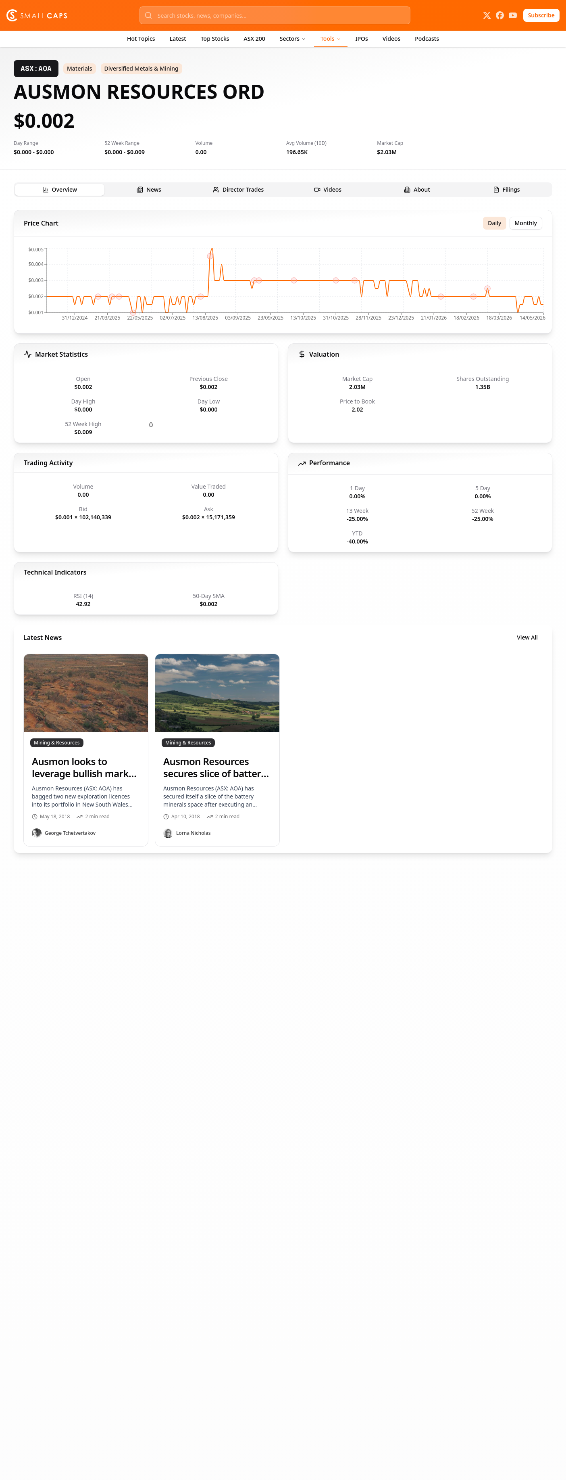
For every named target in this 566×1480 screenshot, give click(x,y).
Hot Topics (141, 38)
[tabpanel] (283, 531)
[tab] (59, 190)
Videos (391, 38)
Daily (494, 223)
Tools (330, 38)
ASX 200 (254, 38)
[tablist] (283, 189)
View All (527, 637)
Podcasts (427, 38)
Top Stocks (215, 38)
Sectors (293, 38)
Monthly (526, 223)
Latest (178, 38)
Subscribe (541, 15)
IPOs (362, 38)
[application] (283, 286)
